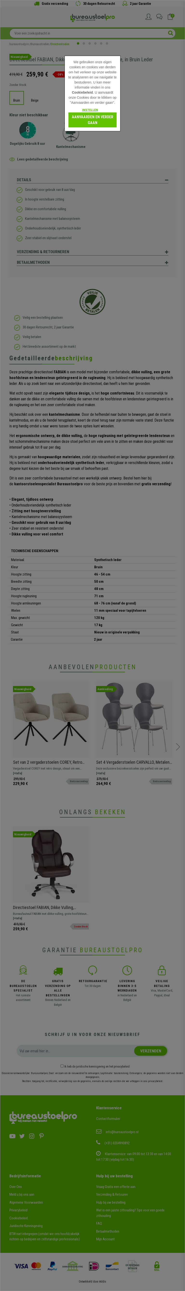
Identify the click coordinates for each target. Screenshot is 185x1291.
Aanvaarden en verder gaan (92, 120)
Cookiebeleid (82, 92)
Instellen (90, 110)
